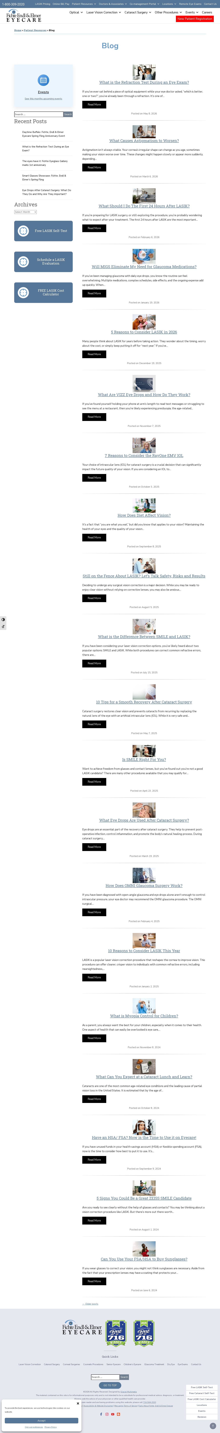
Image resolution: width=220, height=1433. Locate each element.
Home (18, 30)
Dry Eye (171, 1364)
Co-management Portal (145, 4)
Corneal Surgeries (71, 1364)
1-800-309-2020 (13, 4)
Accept (42, 1420)
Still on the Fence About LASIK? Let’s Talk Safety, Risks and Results (144, 575)
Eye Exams (183, 1364)
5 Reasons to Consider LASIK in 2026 (144, 331)
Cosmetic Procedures (93, 1364)
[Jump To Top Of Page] (213, 1426)
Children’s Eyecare (132, 1364)
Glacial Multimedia (128, 1391)
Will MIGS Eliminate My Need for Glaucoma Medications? (144, 266)
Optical (76, 12)
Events (192, 12)
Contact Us (210, 4)
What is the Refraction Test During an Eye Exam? (144, 82)
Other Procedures (168, 12)
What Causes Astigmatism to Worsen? (144, 140)
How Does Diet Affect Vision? (144, 515)
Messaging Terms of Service (126, 1405)
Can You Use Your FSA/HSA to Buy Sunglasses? (144, 1258)
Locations (169, 4)
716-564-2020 (149, 1402)
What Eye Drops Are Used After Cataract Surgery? (144, 820)
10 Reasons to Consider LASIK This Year (144, 950)
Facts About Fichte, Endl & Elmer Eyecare (159, 1405)
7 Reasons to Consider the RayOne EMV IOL (144, 455)
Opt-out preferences (34, 1427)
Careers (207, 12)
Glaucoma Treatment (154, 1364)
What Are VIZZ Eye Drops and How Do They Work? (144, 394)
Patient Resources (84, 4)
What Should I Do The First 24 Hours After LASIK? (144, 205)
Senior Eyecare (113, 1364)
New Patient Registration (195, 19)
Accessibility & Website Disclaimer (97, 1405)
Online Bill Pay (61, 4)
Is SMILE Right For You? (144, 759)
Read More (94, 104)
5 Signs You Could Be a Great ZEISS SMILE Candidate (144, 1198)
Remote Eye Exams (190, 4)
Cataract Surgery (138, 12)
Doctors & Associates (113, 4)
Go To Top (110, 1385)
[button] (77, 1403)
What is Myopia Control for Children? (144, 1015)
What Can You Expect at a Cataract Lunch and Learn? (144, 1076)
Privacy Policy (51, 1427)
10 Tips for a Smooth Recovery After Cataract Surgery (144, 701)
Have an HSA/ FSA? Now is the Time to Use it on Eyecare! (144, 1137)
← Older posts (90, 1303)
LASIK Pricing (42, 4)
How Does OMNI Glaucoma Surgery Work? (144, 885)
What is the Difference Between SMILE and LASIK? (144, 636)
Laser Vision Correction (103, 12)
